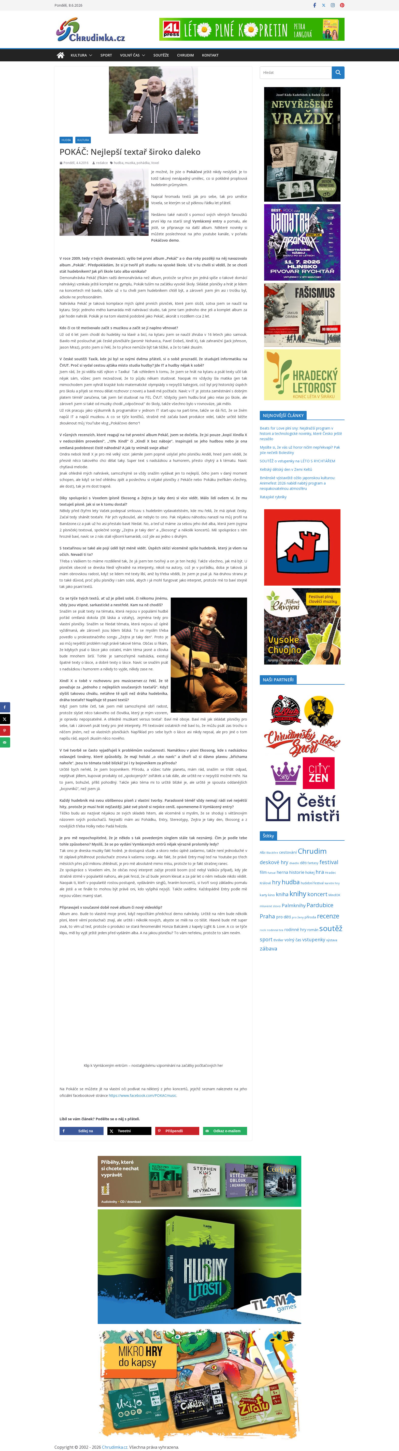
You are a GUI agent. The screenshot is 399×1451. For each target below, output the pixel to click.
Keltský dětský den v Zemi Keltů (286, 469)
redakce (102, 163)
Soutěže (161, 55)
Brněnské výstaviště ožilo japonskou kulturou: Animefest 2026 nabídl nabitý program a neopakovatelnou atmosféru (297, 483)
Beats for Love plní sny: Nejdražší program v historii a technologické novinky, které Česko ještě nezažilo (301, 433)
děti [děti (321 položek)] (303, 862)
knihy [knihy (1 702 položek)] (298, 893)
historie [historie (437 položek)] (296, 872)
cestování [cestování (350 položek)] (288, 852)
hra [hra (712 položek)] (320, 871)
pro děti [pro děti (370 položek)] (283, 917)
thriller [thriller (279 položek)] (278, 940)
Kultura (79, 55)
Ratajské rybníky (273, 496)
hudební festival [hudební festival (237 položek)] (312, 883)
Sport (106, 55)
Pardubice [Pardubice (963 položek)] (320, 905)
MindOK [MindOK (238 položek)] (334, 895)
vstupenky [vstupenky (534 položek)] (313, 939)
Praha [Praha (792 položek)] (267, 916)
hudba (118, 163)
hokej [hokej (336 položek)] (310, 872)
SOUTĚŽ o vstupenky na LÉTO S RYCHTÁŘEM (297, 461)
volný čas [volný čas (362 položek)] (292, 940)
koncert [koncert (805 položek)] (317, 894)
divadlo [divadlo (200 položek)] (294, 863)
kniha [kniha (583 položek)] (282, 894)
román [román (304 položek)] (312, 929)
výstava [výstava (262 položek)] (331, 940)
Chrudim (185, 55)
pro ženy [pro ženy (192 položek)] (298, 917)
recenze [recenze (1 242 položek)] (328, 916)
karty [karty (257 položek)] (263, 895)
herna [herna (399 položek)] (282, 872)
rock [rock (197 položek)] (263, 930)
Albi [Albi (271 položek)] (262, 852)
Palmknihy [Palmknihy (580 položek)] (294, 905)
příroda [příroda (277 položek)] (310, 917)
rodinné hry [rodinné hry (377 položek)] (295, 929)
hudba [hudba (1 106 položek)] (291, 882)
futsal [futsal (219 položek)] (272, 873)
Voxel (155, 163)
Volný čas (130, 55)
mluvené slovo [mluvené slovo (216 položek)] (270, 906)
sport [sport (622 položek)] (266, 939)
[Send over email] (225, 1131)
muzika (130, 163)
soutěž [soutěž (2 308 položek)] (331, 928)
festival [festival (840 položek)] (328, 862)
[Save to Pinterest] (177, 1131)
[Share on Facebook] (82, 1131)
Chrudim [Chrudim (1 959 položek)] (312, 851)
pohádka (143, 163)
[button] (89, 55)
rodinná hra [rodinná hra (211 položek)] (275, 930)
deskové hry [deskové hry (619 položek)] (274, 862)
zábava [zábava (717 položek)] (268, 948)
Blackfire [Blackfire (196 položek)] (272, 852)
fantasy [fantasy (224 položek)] (313, 863)
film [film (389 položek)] (263, 872)
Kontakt (210, 55)
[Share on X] (129, 1131)
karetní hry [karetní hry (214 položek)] (332, 883)
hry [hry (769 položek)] (276, 882)
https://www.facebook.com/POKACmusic (142, 1095)
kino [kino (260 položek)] (271, 895)
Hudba (66, 140)
